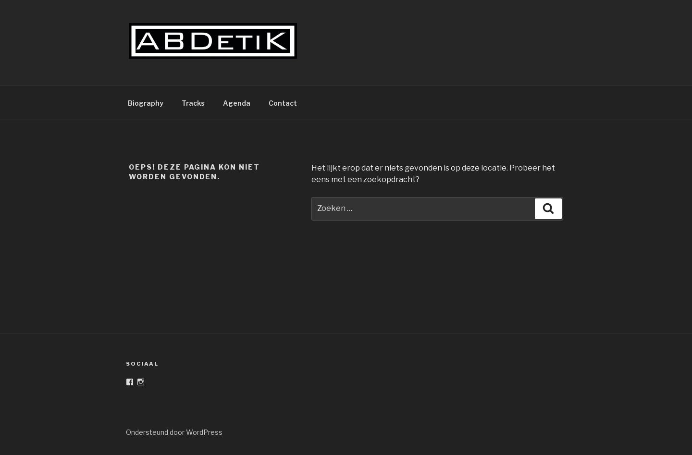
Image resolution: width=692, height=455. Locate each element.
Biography (145, 103)
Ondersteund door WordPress (174, 432)
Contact (283, 103)
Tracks (193, 103)
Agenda (236, 103)
